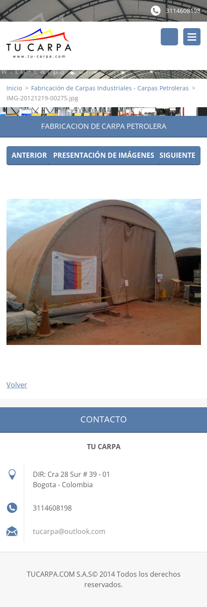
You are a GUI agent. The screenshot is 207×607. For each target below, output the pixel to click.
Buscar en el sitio (169, 36)
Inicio (14, 88)
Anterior (29, 155)
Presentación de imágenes (103, 155)
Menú (192, 36)
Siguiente (177, 155)
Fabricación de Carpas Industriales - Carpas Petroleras (110, 88)
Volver (16, 385)
